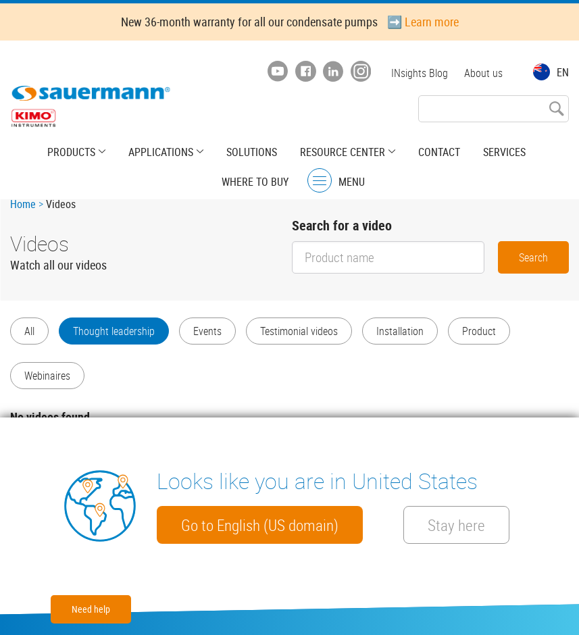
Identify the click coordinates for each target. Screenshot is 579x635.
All (29, 331)
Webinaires (47, 375)
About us (483, 73)
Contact (439, 152)
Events (207, 331)
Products (71, 152)
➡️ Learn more (423, 22)
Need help (91, 609)
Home (23, 204)
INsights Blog (419, 73)
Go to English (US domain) (259, 525)
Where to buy (255, 181)
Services (504, 152)
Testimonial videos (299, 331)
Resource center (342, 152)
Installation (400, 331)
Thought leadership (114, 331)
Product (479, 331)
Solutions (251, 152)
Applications (160, 152)
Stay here (456, 525)
